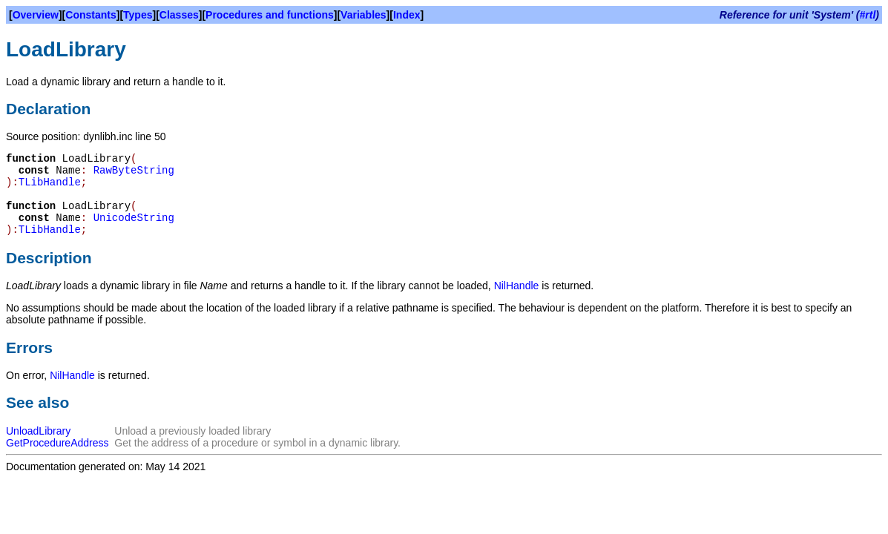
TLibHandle (50, 182)
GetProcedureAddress (57, 443)
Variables (364, 15)
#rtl (868, 15)
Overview (36, 15)
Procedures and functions (269, 15)
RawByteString (133, 171)
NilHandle (516, 285)
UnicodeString (133, 218)
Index (407, 15)
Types (137, 15)
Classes (179, 15)
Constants (90, 15)
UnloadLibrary (38, 431)
